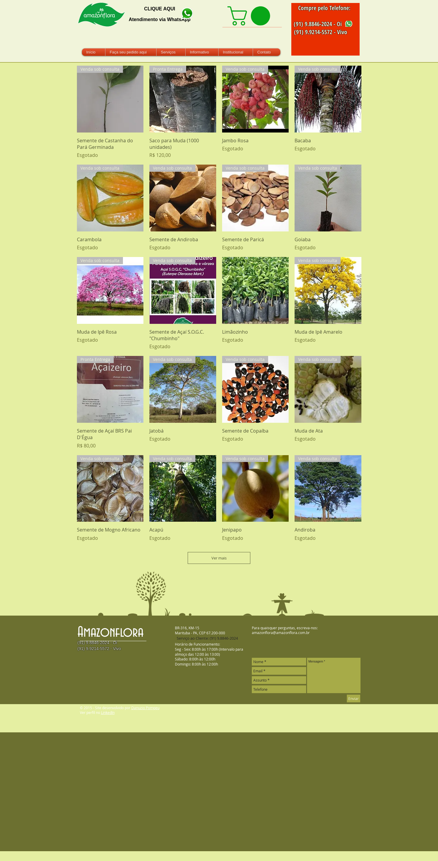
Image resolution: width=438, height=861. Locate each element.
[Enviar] (353, 698)
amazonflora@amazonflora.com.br (281, 632)
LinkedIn (108, 712)
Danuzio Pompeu (145, 707)
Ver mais (219, 558)
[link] (251, 16)
